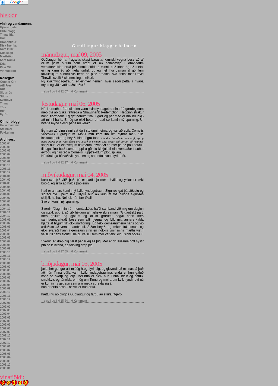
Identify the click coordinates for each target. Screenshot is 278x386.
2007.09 (5, 331)
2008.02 (5, 350)
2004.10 (5, 208)
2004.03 (5, 183)
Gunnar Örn (8, 81)
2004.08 (5, 201)
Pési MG (5, 67)
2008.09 (5, 361)
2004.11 (5, 212)
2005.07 (5, 241)
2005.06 (5, 237)
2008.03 (5, 353)
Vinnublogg (8, 70)
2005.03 (5, 226)
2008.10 (5, 364)
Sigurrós (6, 92)
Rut (2, 89)
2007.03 (5, 310)
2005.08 (5, 244)
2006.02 (5, 266)
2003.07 (5, 154)
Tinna (4, 103)
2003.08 (5, 157)
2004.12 (5, 215)
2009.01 (5, 368)
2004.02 (5, 179)
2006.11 (5, 295)
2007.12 (5, 342)
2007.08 (5, 328)
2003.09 (5, 161)
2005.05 (5, 234)
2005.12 (5, 259)
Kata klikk (7, 49)
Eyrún (4, 114)
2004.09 (5, 204)
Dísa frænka (8, 45)
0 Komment (79, 91)
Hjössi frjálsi (8, 27)
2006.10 (5, 292)
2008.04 (5, 357)
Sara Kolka (7, 59)
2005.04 (5, 230)
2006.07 (5, 281)
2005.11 (5, 255)
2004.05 (5, 190)
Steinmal (6, 129)
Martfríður (7, 56)
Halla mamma (9, 125)
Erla (2, 63)
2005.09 (5, 248)
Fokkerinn (7, 132)
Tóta (3, 107)
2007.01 (5, 302)
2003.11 (5, 168)
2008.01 (5, 346)
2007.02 (5, 306)
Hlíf (2, 110)
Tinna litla (7, 34)
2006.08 (5, 284)
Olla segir (6, 52)
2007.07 (5, 324)
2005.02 (5, 223)
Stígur (4, 96)
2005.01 (5, 219)
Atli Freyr (6, 85)
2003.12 (5, 172)
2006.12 (5, 299)
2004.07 (5, 197)
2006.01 (5, 263)
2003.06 (5, 150)
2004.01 (5, 176)
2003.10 (5, 165)
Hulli (3, 38)
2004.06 (5, 194)
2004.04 (5, 187)
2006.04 (5, 274)
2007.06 (5, 321)
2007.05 (5, 317)
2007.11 (5, 339)
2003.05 (5, 147)
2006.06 (5, 277)
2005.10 (5, 252)
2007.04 (5, 313)
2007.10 (5, 335)
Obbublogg (7, 31)
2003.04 (5, 143)
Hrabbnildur (8, 42)
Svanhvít (6, 99)
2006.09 (5, 288)
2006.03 (5, 270)
